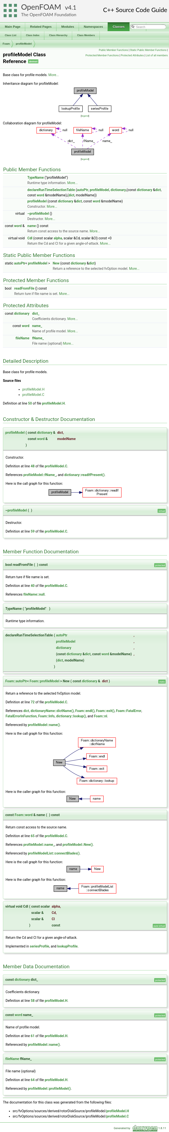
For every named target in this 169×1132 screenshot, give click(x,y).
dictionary (118, 190)
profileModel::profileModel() (49, 1088)
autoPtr (82, 190)
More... (53, 75)
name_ (37, 326)
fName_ (38, 338)
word (40, 195)
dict (158, 190)
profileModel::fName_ (39, 475)
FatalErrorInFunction (21, 716)
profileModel (23, 43)
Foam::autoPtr (16, 681)
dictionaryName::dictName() (52, 711)
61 (33, 1036)
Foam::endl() (85, 711)
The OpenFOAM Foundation (48, 14)
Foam (6, 43)
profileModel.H (33, 389)
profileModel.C (33, 395)
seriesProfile (39, 946)
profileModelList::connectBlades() (54, 853)
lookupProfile (67, 946)
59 (33, 531)
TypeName (35, 177)
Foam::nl (100, 716)
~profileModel (38, 213)
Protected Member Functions (102, 55)
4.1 (72, 7)
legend (84, 115)
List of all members (157, 55)
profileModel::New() (77, 845)
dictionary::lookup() (71, 716)
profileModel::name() (44, 725)
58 (33, 1001)
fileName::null (34, 594)
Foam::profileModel (44, 681)
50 (30, 403)
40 (33, 586)
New (56, 263)
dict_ (35, 313)
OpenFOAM (41, 6)
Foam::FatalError (128, 711)
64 (33, 1080)
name (31, 226)
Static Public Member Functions (148, 50)
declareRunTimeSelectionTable (51, 190)
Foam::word (23, 815)
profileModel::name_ (38, 845)
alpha (58, 238)
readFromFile (24, 288)
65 (33, 836)
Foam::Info (46, 716)
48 (33, 466)
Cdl (29, 238)
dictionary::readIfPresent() (84, 475)
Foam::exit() (105, 711)
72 (33, 702)
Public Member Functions (113, 50)
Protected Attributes (132, 55)
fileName (22, 338)
